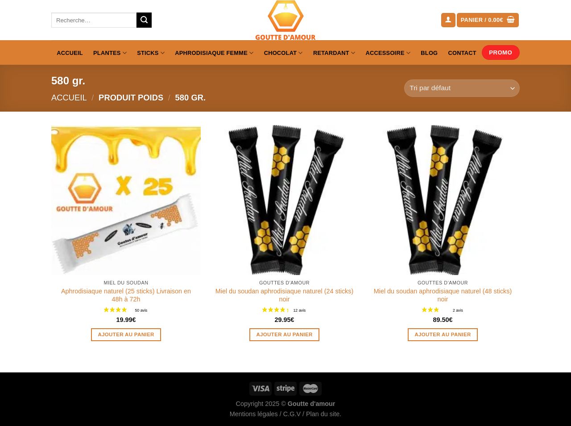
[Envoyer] (144, 20)
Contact (462, 53)
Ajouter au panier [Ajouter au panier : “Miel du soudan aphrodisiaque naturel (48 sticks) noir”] (442, 334)
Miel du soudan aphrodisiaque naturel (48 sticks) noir (443, 295)
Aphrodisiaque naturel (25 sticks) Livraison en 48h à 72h (126, 295)
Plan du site (322, 414)
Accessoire (388, 53)
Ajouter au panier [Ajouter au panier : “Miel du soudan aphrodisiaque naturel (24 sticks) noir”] (284, 334)
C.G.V (292, 414)
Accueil (70, 53)
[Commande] (462, 88)
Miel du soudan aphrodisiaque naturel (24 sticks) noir (284, 295)
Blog (429, 53)
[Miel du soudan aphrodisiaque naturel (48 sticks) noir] (442, 200)
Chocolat (283, 53)
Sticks (151, 53)
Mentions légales (254, 414)
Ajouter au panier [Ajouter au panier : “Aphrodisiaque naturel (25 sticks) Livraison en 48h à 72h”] (126, 334)
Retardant (334, 53)
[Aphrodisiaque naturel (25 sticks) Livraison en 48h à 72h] (126, 200)
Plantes (110, 53)
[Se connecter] (448, 20)
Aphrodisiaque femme (214, 53)
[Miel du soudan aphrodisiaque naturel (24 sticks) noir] (284, 200)
